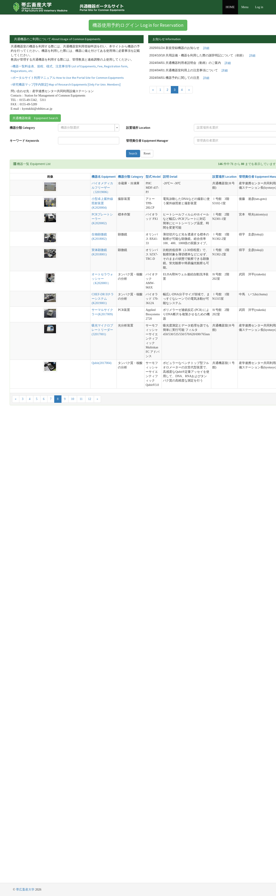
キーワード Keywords (24, 141)
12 (89, 399)
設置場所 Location (138, 128)
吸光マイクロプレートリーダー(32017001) (102, 330)
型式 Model (153, 177)
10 (72, 399)
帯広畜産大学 (25, 889)
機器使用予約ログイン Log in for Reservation (138, 25)
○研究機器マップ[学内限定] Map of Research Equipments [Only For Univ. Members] (66, 84)
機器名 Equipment (103, 177)
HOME (230, 7)
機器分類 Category (22, 128)
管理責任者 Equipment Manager (147, 141)
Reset (147, 153)
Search (133, 153)
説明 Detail (170, 177)
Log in (259, 7)
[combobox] (88, 127)
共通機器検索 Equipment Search (35, 118)
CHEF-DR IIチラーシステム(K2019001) (103, 299)
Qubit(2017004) (101, 363)
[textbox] (87, 127)
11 (81, 399)
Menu (245, 7)
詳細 (206, 48)
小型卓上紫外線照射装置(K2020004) (102, 203)
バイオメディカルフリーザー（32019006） (102, 188)
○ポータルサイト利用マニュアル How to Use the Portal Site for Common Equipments (67, 78)
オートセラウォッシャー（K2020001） (102, 279)
